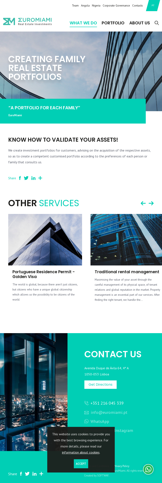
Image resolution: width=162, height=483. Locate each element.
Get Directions (100, 384)
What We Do (83, 23)
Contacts (137, 5)
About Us (139, 23)
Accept (81, 464)
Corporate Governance (116, 5)
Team (75, 5)
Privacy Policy (121, 466)
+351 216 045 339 (104, 403)
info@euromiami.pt (105, 412)
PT (153, 5)
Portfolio (113, 23)
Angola (85, 5)
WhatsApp (96, 421)
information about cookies (81, 452)
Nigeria (96, 5)
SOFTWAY (103, 475)
